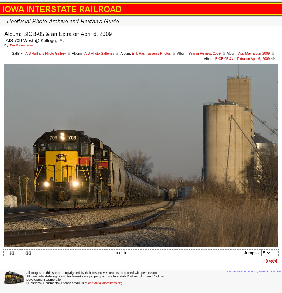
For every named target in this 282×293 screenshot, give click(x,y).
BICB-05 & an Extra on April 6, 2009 (245, 59)
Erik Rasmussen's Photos (154, 53)
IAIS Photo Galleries (102, 53)
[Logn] (271, 261)
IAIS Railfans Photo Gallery (47, 53)
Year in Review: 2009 (207, 53)
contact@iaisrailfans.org (105, 283)
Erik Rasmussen (21, 45)
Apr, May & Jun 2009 (256, 53)
